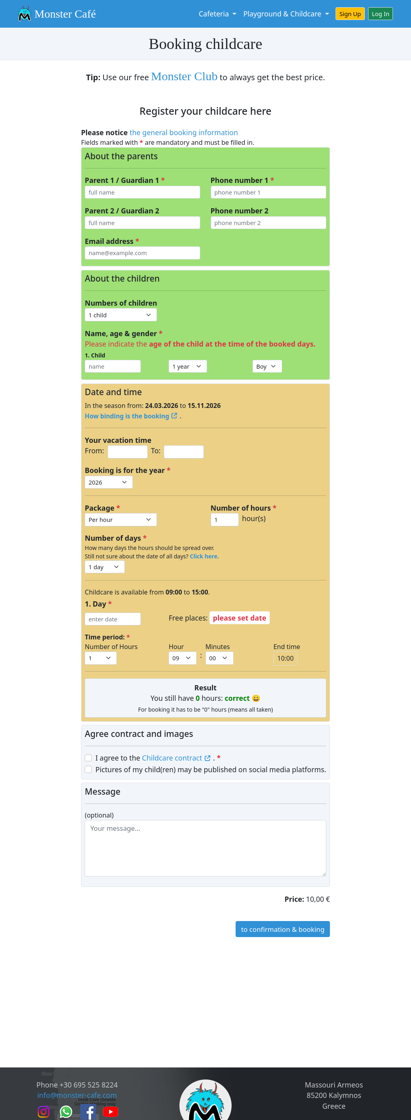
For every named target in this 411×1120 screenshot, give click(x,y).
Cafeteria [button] (215, 13)
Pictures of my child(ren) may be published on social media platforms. (211, 769)
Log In (381, 14)
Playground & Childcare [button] (283, 13)
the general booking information (184, 132)
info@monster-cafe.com (77, 1095)
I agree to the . (158, 758)
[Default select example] (121, 314)
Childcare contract (177, 758)
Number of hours (244, 508)
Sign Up (350, 14)
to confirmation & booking (283, 929)
